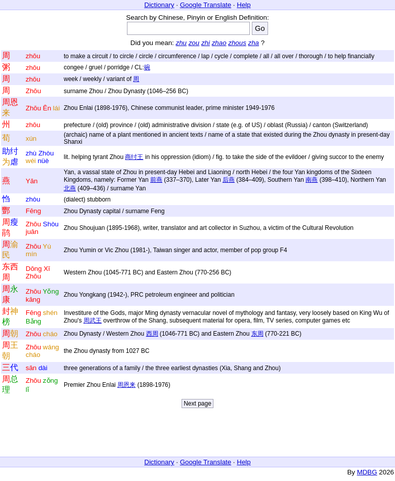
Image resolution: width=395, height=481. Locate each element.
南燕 (311, 179)
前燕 (156, 179)
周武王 (92, 320)
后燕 (229, 179)
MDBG (367, 472)
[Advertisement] (198, 435)
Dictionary (159, 5)
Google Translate (206, 5)
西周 (152, 333)
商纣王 (134, 157)
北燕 (70, 188)
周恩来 (126, 384)
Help (243, 5)
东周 (257, 333)
